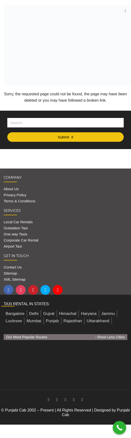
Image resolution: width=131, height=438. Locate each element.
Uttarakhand (98, 321)
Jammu (108, 313)
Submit (65, 137)
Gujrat (48, 313)
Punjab (52, 321)
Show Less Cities (110, 337)
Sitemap (10, 273)
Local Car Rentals (18, 222)
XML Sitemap (14, 279)
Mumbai (34, 321)
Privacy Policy (15, 195)
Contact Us (13, 267)
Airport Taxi (13, 246)
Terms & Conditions (19, 201)
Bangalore (15, 313)
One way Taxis (15, 234)
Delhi (34, 313)
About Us (11, 189)
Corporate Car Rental (21, 240)
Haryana (88, 313)
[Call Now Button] (119, 427)
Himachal (67, 313)
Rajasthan (73, 321)
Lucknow (14, 321)
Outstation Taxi (16, 228)
